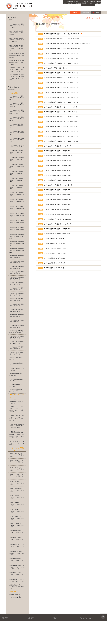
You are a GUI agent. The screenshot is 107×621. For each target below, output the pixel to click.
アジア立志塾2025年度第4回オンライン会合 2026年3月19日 (62, 34)
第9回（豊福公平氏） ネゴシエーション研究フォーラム (17, 481)
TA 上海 (96, 12)
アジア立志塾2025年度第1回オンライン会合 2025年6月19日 (62, 48)
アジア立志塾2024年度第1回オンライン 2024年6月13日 (61, 73)
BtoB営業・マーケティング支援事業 (18, 574)
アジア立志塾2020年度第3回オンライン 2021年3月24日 (61, 131)
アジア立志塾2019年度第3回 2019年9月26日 (57, 160)
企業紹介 (96, 6)
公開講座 (86, 6)
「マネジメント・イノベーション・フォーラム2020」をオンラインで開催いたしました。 (17, 383)
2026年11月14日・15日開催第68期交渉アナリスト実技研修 (17, 59)
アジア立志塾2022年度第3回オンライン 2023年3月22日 (61, 97)
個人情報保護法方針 (95, 618)
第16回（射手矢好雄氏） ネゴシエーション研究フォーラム (17, 448)
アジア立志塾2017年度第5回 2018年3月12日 (57, 209)
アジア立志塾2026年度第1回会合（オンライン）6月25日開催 (17, 25)
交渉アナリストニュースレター (88, 562)
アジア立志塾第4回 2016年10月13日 (55, 253)
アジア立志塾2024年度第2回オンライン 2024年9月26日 (61, 63)
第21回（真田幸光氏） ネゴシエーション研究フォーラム (17, 431)
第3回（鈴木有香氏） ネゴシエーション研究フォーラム (17, 515)
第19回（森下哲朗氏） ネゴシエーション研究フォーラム (17, 442)
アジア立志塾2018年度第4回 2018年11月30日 (58, 185)
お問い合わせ (86, 12)
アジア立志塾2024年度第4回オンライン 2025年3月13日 (61, 53)
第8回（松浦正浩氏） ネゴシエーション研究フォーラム (17, 486)
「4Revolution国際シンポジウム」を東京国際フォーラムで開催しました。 (17, 391)
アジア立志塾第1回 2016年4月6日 (54, 268)
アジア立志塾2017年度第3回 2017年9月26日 (57, 224)
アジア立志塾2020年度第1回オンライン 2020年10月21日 (61, 141)
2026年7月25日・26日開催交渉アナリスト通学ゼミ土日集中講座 (17, 38)
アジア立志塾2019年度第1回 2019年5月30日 (57, 170)
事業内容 (55, 6)
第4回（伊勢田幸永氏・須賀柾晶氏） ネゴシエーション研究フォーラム (17, 509)
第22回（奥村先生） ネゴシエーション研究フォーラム (17, 426)
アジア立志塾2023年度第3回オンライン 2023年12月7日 (61, 82)
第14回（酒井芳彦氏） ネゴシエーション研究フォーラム (17, 460)
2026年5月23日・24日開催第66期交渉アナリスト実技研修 (17, 31)
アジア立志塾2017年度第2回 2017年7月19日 (57, 229)
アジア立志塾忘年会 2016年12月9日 (55, 248)
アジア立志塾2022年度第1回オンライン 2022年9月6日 (60, 107)
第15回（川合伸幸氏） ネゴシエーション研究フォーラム (17, 454)
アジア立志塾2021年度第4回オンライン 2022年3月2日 (60, 112)
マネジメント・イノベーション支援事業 (16, 563)
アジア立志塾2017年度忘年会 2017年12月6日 (58, 214)
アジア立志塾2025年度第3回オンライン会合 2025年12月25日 (62, 38)
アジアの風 (82, 575)
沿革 (32, 568)
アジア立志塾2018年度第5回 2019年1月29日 (57, 180)
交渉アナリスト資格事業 (14, 571)
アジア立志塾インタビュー (87, 572)
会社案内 (33, 578)
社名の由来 (34, 565)
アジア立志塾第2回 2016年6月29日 (54, 263)
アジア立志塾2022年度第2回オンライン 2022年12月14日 (61, 102)
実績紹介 (65, 6)
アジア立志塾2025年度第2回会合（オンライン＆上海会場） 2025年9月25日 (67, 43)
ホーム (44, 6)
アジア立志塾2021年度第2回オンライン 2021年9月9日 (60, 121)
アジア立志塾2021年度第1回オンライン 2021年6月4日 (60, 126)
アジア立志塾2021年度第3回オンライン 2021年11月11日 (61, 116)
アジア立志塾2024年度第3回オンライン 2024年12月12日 (61, 58)
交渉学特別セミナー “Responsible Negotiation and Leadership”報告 (16, 534)
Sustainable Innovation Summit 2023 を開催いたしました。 (17, 366)
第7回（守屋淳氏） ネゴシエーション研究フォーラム (17, 492)
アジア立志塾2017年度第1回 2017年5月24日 (57, 233)
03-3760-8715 (47, 594)
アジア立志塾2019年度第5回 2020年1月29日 (57, 151)
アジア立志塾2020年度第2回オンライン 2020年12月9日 (61, 136)
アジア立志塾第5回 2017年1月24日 (54, 243)
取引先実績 (58, 565)
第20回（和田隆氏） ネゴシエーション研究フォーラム (17, 437)
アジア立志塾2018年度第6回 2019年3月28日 (57, 175)
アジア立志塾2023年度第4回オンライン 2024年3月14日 (61, 77)
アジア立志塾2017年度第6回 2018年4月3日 (57, 204)
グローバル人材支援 (14, 580)
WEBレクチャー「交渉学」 (87, 565)
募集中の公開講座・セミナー (63, 574)
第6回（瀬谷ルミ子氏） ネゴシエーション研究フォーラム (17, 497)
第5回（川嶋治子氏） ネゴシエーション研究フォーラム (17, 503)
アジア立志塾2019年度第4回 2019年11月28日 (58, 155)
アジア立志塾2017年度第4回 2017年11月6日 (57, 219)
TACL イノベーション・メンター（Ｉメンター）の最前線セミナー (17, 408)
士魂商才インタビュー (85, 568)
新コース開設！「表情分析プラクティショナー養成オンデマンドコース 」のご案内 (17, 73)
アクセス (33, 575)
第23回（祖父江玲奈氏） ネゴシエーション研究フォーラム (17, 420)
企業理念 (33, 572)
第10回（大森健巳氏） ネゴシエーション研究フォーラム (17, 476)
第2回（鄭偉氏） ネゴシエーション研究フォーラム (17, 520)
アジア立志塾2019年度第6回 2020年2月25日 (57, 146)
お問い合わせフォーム (83, 596)
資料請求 (75, 12)
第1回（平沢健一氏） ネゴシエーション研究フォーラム (17, 526)
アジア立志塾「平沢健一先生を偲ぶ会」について (58, 68)
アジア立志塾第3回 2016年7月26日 (54, 258)
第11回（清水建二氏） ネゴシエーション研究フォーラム (17, 470)
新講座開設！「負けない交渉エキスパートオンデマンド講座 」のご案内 (17, 66)
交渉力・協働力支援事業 (14, 567)
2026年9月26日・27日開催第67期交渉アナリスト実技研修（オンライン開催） (17, 45)
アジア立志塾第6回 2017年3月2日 (54, 238)
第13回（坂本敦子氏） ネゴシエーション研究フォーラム (17, 465)
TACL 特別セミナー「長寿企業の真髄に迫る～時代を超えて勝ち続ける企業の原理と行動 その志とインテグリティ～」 (17, 400)
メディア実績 (59, 562)
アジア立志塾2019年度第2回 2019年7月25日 (57, 165)
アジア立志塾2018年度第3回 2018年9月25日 (57, 190)
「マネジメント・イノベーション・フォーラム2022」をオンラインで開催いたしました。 (17, 374)
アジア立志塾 (11, 577)
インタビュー (75, 6)
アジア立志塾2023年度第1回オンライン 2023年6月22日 (61, 92)
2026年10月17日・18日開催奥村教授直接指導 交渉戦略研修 (17, 52)
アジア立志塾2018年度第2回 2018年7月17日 (57, 194)
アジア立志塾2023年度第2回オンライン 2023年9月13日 (61, 87)
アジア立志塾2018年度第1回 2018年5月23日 (57, 199)
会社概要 (33, 562)
